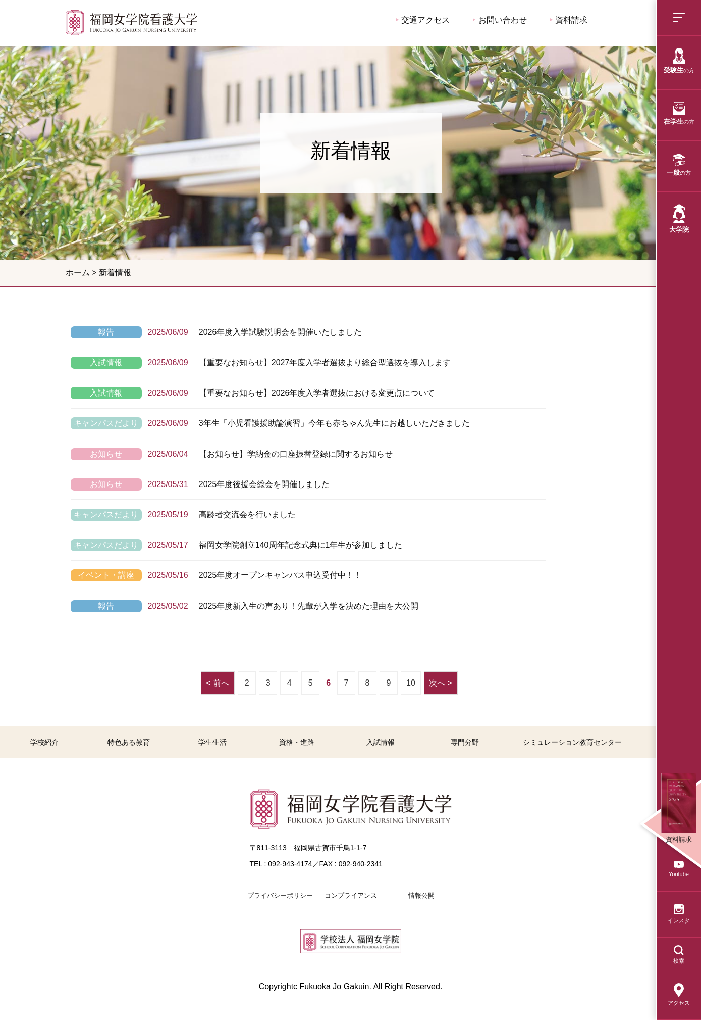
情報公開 (421, 895)
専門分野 (465, 742)
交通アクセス (423, 20)
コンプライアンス (351, 895)
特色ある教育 (128, 742)
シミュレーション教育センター (572, 742)
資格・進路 (296, 742)
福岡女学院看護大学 (132, 22)
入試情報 (380, 742)
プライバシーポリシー (280, 895)
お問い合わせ (499, 20)
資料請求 (568, 20)
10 (410, 682)
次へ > (440, 682)
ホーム (78, 272)
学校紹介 (44, 742)
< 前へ (217, 682)
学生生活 (212, 742)
